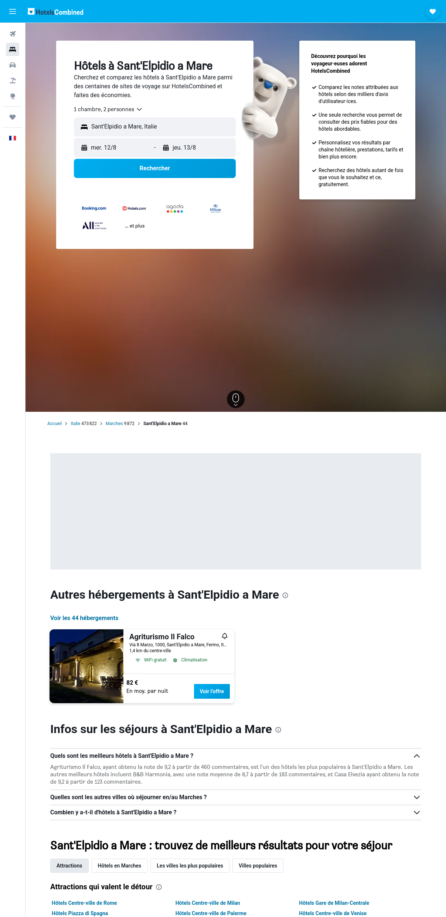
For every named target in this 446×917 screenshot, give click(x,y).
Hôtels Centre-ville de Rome (84, 903)
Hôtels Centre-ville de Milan (208, 903)
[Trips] (12, 117)
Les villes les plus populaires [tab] (190, 866)
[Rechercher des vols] (12, 34)
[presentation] (285, 595)
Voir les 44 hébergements (84, 618)
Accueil (54, 423)
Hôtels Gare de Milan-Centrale (334, 903)
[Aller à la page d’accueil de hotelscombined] (55, 11)
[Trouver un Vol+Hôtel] (12, 80)
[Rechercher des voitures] (12, 65)
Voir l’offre (212, 691)
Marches (114, 423)
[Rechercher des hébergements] (12, 49)
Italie (75, 423)
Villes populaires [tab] (258, 866)
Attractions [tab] (69, 866)
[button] (12, 11)
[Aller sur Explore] (12, 96)
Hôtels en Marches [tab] (120, 866)
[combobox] (108, 109)
